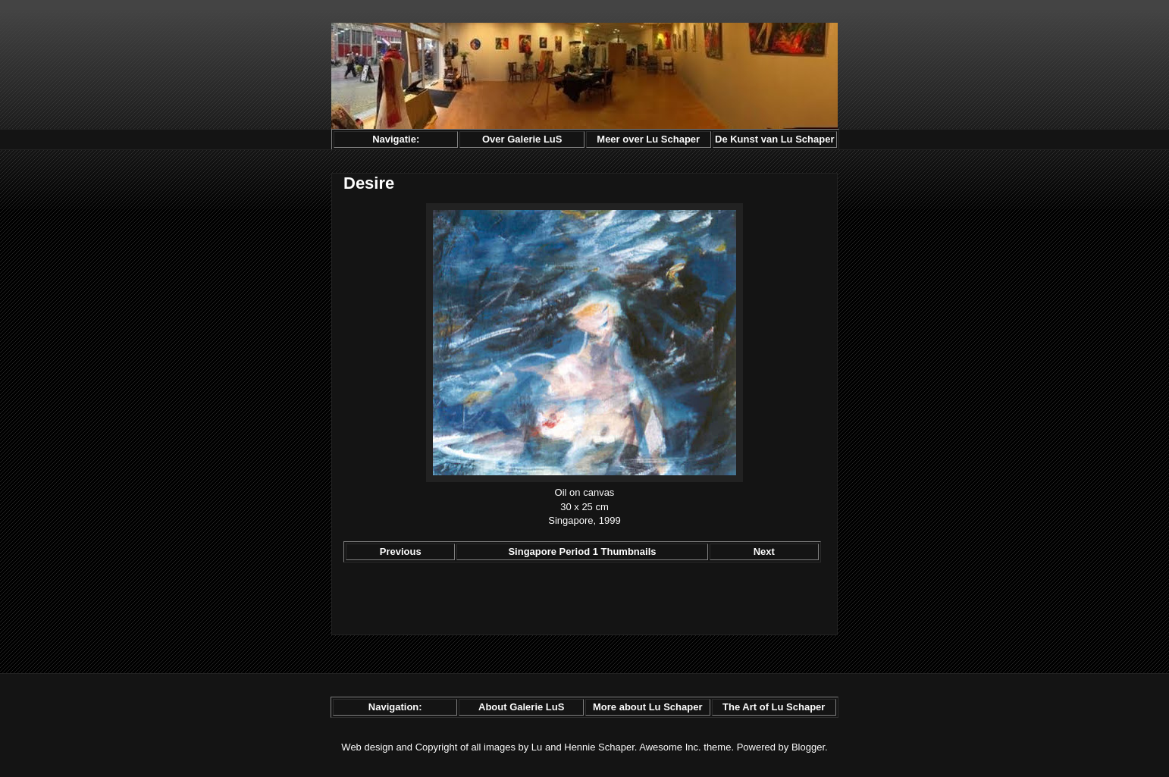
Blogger (808, 747)
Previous (401, 551)
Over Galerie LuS (522, 139)
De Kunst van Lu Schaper (774, 139)
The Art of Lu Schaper (773, 707)
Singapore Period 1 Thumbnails (582, 551)
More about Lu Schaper (647, 707)
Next (764, 551)
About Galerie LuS (521, 707)
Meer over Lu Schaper (648, 139)
